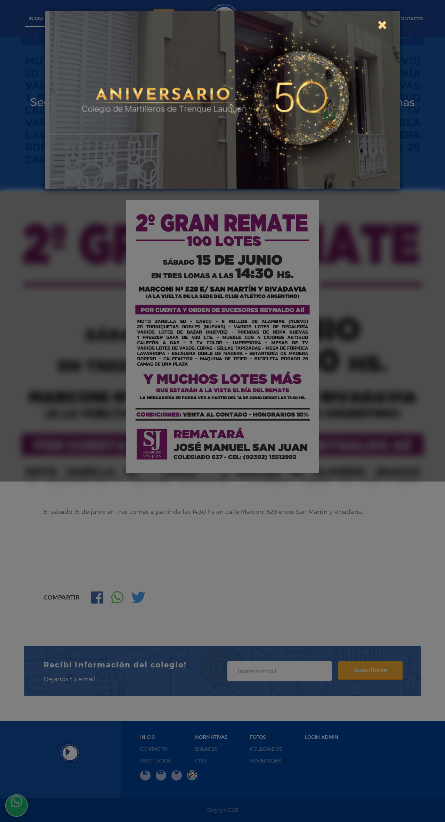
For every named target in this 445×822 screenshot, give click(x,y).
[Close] (381, 23)
